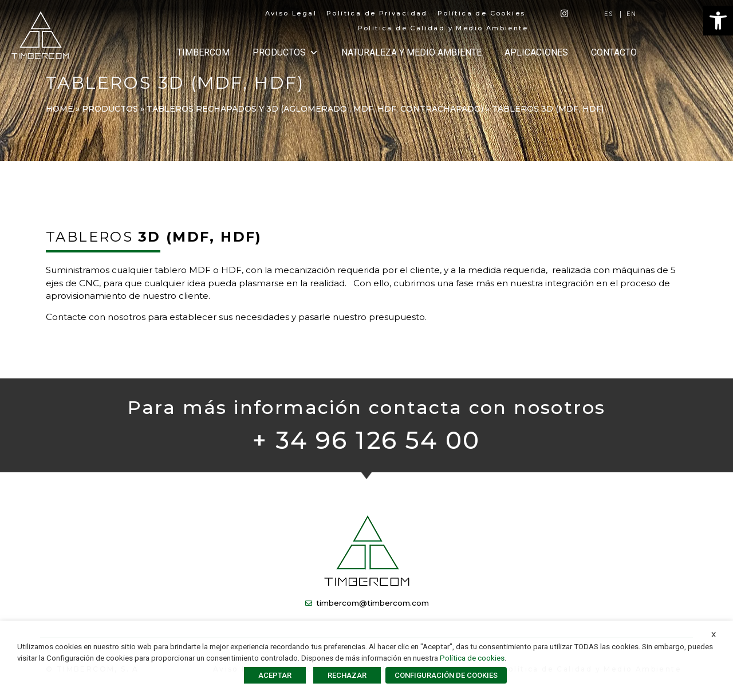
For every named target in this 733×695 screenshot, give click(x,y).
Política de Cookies (482, 13)
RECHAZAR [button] (347, 675)
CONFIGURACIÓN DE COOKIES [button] (446, 675)
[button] (718, 20)
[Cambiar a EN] (632, 14)
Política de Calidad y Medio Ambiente (443, 28)
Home (59, 109)
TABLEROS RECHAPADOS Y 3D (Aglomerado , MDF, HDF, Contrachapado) (315, 109)
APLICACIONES (536, 52)
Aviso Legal (291, 13)
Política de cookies (472, 658)
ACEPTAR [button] (274, 675)
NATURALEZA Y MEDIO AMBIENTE (411, 52)
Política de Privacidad (377, 13)
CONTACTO (614, 52)
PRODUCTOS (285, 52)
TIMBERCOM (203, 52)
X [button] (713, 634)
